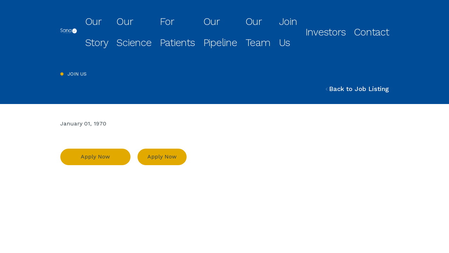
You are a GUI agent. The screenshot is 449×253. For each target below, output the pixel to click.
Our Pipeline (261, 19)
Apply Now (95, 130)
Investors (351, 19)
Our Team (294, 19)
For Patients (224, 19)
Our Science (187, 19)
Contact (379, 19)
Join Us (323, 19)
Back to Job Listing (357, 62)
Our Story (153, 19)
